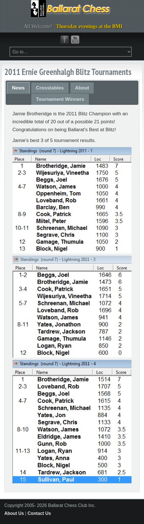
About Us (14, 513)
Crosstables (50, 88)
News (18, 88)
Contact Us (39, 513)
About (82, 88)
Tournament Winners (60, 99)
